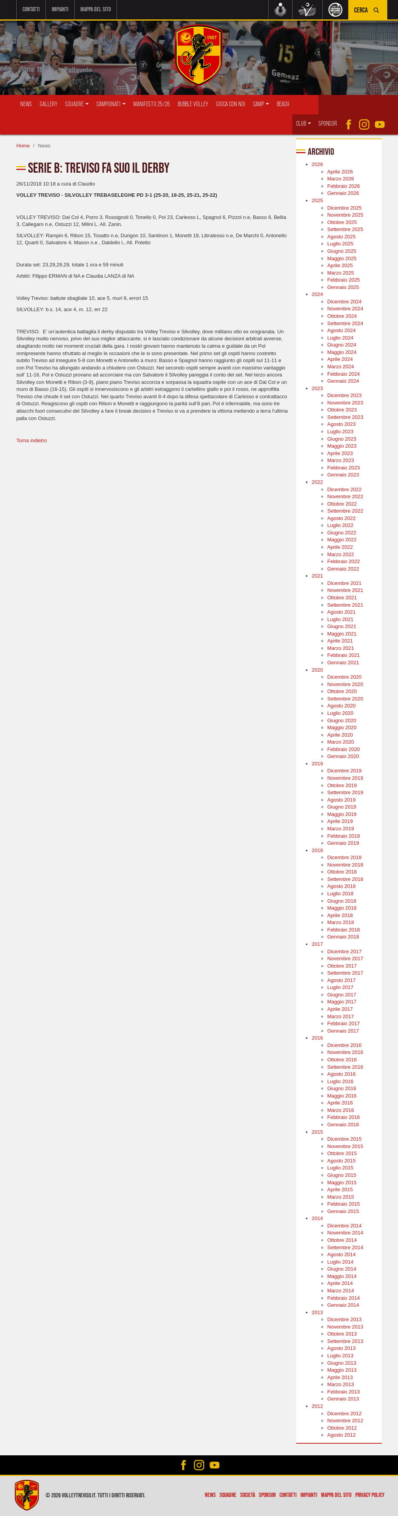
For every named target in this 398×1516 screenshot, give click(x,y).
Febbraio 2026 (343, 186)
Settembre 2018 (345, 879)
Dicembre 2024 (344, 302)
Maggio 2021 (341, 634)
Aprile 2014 (340, 1283)
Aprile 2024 (340, 359)
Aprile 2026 (340, 172)
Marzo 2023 (340, 460)
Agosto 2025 (341, 237)
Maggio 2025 (341, 258)
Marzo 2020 (340, 742)
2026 (317, 164)
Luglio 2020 (340, 713)
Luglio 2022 (340, 525)
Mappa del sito (95, 9)
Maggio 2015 (341, 1182)
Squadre (228, 1495)
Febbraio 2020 (343, 749)
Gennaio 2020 (343, 756)
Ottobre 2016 (342, 1060)
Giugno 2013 (341, 1362)
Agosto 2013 (341, 1348)
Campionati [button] (111, 104)
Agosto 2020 (341, 706)
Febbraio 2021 (343, 655)
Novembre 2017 (345, 958)
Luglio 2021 (340, 619)
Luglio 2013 (340, 1355)
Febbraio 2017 (343, 1023)
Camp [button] (261, 104)
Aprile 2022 (340, 547)
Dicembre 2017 (344, 951)
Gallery (49, 104)
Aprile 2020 (340, 734)
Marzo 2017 (340, 1016)
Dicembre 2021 (344, 583)
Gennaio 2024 (343, 381)
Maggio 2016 (341, 1096)
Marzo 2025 (340, 272)
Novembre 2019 (345, 778)
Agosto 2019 (341, 799)
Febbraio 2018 (343, 930)
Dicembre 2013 (344, 1319)
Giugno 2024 (341, 345)
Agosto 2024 (341, 330)
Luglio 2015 (340, 1168)
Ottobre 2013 (342, 1334)
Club (303, 124)
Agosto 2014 (341, 1254)
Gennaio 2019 (343, 843)
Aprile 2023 (340, 453)
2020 (317, 669)
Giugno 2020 (341, 720)
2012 (317, 1406)
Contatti (31, 9)
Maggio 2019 (341, 814)
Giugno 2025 (341, 251)
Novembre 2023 (345, 403)
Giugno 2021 (341, 626)
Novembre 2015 (345, 1146)
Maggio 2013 (341, 1370)
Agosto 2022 (341, 518)
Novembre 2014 (345, 1233)
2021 (317, 576)
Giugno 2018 (341, 900)
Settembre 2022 (345, 511)
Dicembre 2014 (344, 1226)
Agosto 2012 (341, 1435)
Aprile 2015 (340, 1189)
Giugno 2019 (341, 807)
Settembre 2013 (345, 1341)
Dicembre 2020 (344, 677)
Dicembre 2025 (344, 207)
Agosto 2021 (341, 612)
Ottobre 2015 (342, 1153)
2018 (317, 850)
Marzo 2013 (340, 1384)
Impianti (60, 9)
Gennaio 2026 (343, 193)
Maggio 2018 (341, 908)
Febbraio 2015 (343, 1204)
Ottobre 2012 (342, 1427)
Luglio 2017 (340, 987)
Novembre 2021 (345, 590)
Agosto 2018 (341, 886)
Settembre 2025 (345, 229)
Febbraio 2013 (343, 1392)
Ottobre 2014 (342, 1240)
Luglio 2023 (340, 431)
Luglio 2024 (340, 337)
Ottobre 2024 (342, 316)
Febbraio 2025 (343, 280)
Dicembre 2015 (344, 1139)
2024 (317, 294)
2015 (317, 1131)
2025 (317, 200)
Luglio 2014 (340, 1261)
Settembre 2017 (345, 973)
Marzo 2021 (340, 648)
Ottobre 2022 (342, 503)
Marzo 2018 (340, 922)
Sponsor (328, 124)
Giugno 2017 (341, 995)
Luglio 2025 (340, 244)
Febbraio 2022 (343, 561)
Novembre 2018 (345, 865)
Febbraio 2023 (343, 468)
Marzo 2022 (340, 554)
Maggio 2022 (341, 540)
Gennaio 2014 (343, 1305)
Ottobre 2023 (342, 410)
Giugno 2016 (341, 1088)
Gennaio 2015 (343, 1211)
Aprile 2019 (340, 821)
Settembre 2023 (345, 417)
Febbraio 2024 (343, 373)
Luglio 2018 (340, 893)
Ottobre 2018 (342, 872)
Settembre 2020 (345, 699)
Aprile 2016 (340, 1103)
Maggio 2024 (341, 352)
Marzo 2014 (340, 1291)
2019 (317, 764)
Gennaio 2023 (343, 475)
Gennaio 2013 (343, 1399)
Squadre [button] (77, 104)
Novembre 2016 (345, 1052)
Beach (283, 104)
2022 (317, 482)
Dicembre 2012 (344, 1413)
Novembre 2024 (345, 309)
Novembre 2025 (345, 215)
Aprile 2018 (340, 915)
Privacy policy (369, 1495)
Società (247, 1495)
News (26, 104)
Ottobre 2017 (342, 965)
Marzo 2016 (340, 1110)
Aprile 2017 (340, 1009)
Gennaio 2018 (343, 937)
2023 (317, 388)
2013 (317, 1312)
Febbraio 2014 (343, 1298)
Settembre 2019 (345, 792)
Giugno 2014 (341, 1269)
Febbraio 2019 (343, 836)
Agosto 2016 (341, 1074)
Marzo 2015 (340, 1196)
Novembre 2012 (345, 1420)
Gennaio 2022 (343, 568)
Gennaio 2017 (343, 1030)
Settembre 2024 (345, 323)
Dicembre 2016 (344, 1045)
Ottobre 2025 (342, 222)
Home (23, 146)
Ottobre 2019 (342, 785)
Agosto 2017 (341, 980)
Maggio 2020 (341, 727)
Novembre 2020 (345, 684)
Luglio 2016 (340, 1081)
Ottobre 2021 (342, 597)
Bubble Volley (193, 104)
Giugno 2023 (341, 438)
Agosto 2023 (341, 424)
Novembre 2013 (345, 1327)
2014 (317, 1218)
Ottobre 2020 (342, 691)
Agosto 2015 (341, 1161)
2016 (317, 1038)
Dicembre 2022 (344, 489)
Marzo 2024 (340, 366)
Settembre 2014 (345, 1247)
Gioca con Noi (230, 104)
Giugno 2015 (341, 1175)
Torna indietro (31, 440)
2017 (317, 944)
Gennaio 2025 (343, 287)
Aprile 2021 (340, 641)
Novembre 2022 (345, 496)
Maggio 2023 (341, 446)
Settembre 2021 (345, 604)
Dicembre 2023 (344, 395)
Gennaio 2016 (343, 1124)
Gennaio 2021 (343, 662)
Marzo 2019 (340, 829)
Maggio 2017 (341, 1002)
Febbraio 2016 (343, 1117)
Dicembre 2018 (344, 857)
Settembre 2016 (345, 1067)
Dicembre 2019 (344, 771)
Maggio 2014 (341, 1276)
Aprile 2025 (340, 265)
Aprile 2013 (340, 1377)
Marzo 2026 (340, 179)
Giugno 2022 (341, 533)
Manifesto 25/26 (151, 104)
